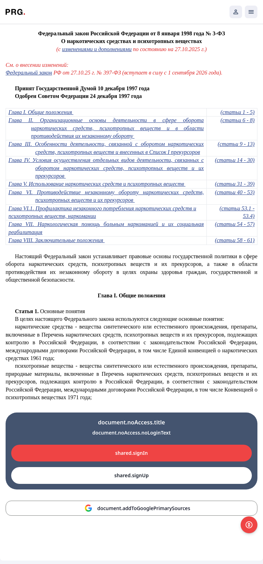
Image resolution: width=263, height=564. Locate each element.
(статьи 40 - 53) (235, 192)
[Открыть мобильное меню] (251, 12)
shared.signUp (131, 475)
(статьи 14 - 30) (235, 160)
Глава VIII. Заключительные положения (56, 240)
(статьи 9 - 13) (236, 144)
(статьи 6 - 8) (237, 120)
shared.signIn (131, 453)
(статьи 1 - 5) (237, 112)
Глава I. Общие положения (40, 112)
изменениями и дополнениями (97, 49)
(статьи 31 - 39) (235, 184)
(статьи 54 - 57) (235, 224)
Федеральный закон (29, 73)
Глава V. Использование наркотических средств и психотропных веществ (96, 184)
